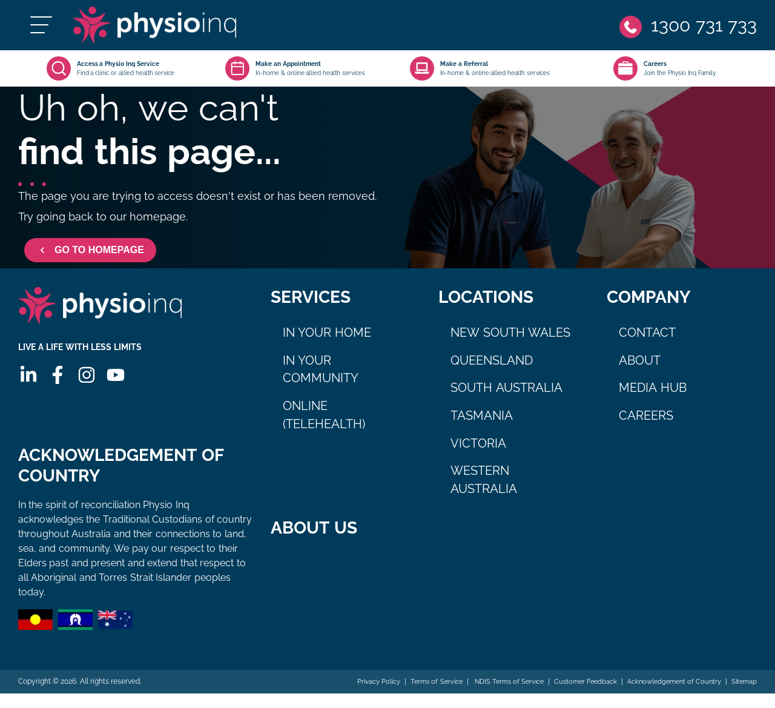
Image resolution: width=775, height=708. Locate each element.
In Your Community (320, 376)
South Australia (506, 395)
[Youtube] (114, 389)
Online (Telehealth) (324, 422)
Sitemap (743, 696)
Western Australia (483, 487)
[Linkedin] (27, 389)
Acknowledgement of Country (668, 696)
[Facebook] (56, 389)
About (640, 367)
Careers (646, 422)
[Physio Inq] (173, 28)
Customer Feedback (573, 696)
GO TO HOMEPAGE (90, 257)
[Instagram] (85, 389)
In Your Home (327, 339)
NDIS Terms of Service (490, 696)
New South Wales (510, 339)
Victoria (478, 450)
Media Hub (653, 395)
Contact (647, 339)
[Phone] (687, 29)
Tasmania (481, 422)
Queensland (491, 367)
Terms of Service (414, 696)
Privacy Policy (351, 696)
